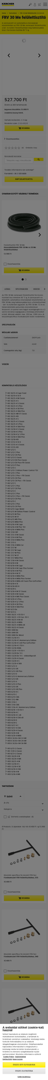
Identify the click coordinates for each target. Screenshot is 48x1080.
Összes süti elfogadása (24, 1065)
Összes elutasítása (24, 1071)
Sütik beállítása (24, 1077)
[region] (24, 1052)
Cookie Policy (8, 1057)
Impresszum (18, 1059)
